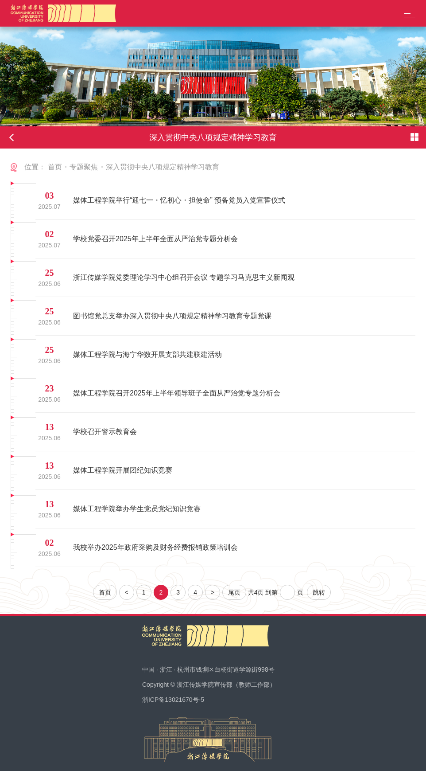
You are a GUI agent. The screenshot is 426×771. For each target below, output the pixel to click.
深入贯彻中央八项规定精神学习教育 (162, 167)
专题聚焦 (84, 167)
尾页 (234, 592)
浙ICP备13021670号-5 (173, 699)
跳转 (319, 592)
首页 (55, 167)
